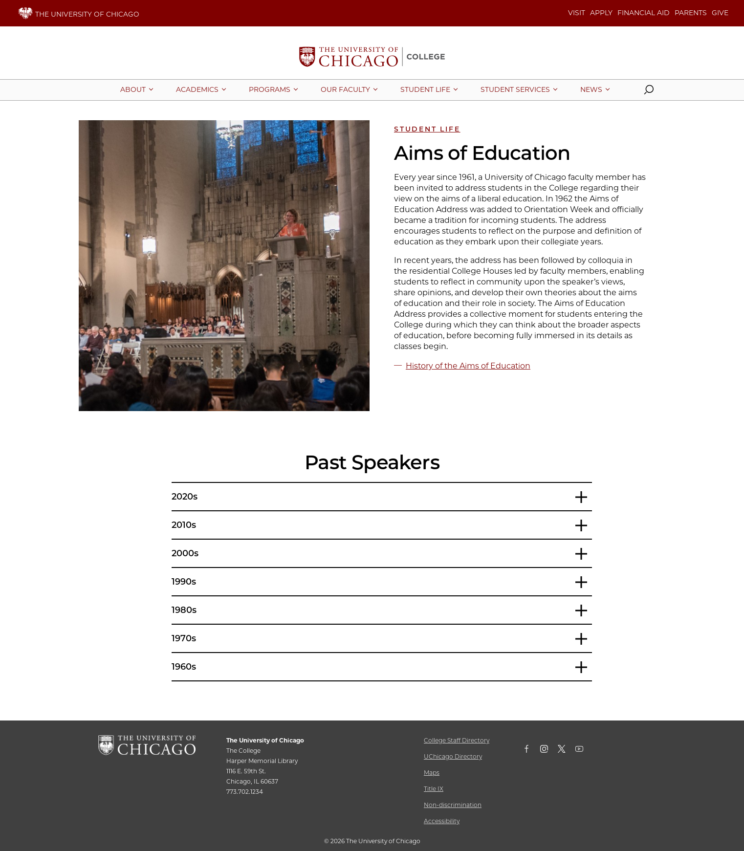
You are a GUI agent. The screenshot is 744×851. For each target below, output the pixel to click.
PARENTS (691, 12)
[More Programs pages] (270, 89)
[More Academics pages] (197, 89)
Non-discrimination (452, 804)
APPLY (601, 12)
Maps (431, 772)
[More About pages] (133, 89)
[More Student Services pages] (515, 89)
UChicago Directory (453, 756)
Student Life (427, 129)
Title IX (433, 788)
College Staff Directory (456, 740)
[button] (649, 92)
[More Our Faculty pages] (345, 89)
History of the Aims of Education (468, 366)
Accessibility (442, 821)
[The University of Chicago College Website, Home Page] (372, 57)
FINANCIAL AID (643, 12)
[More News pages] (591, 89)
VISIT (576, 12)
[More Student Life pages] (425, 89)
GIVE (720, 12)
